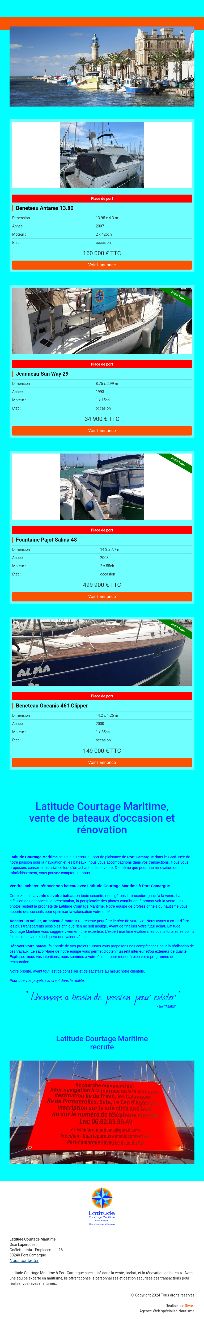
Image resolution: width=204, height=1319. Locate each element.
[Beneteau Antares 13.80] (102, 155)
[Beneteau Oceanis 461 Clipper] (102, 652)
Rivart (189, 1306)
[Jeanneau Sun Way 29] (102, 321)
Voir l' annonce (102, 264)
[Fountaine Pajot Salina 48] (102, 487)
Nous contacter (24, 1260)
